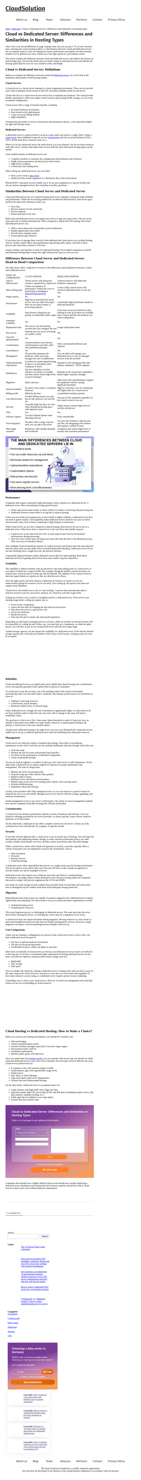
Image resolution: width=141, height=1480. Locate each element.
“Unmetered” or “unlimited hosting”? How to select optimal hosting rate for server (34, 1301)
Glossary (65, 19)
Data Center (13, 1323)
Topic (31, 1130)
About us (21, 19)
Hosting (11, 1331)
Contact (97, 19)
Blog (37, 19)
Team (51, 19)
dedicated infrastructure (35, 293)
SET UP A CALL (49, 1169)
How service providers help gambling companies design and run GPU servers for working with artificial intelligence (35, 1262)
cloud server (11, 137)
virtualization (53, 137)
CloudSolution (25, 8)
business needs (35, 1058)
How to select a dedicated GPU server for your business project (35, 1288)
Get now (47, 1372)
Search (11, 1232)
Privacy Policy (116, 19)
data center (34, 175)
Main (8, 29)
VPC (10, 1336)
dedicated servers (61, 75)
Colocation (12, 1314)
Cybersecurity (14, 1318)
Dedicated (16, 29)
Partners (81, 19)
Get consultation (33, 1382)
